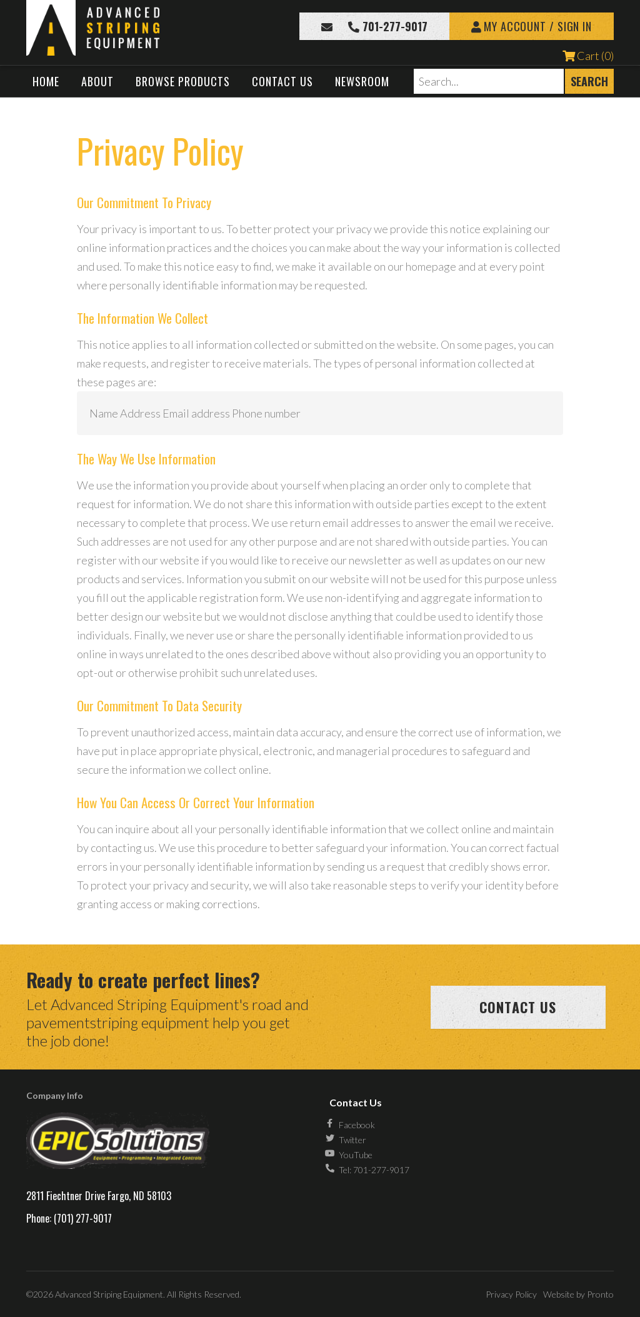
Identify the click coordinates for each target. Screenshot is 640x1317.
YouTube (355, 1154)
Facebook (357, 1124)
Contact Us (282, 81)
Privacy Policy (511, 1294)
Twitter (352, 1139)
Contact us (517, 1007)
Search (589, 81)
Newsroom (362, 81)
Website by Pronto (578, 1294)
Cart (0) (588, 56)
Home (45, 81)
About (97, 81)
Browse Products (183, 81)
